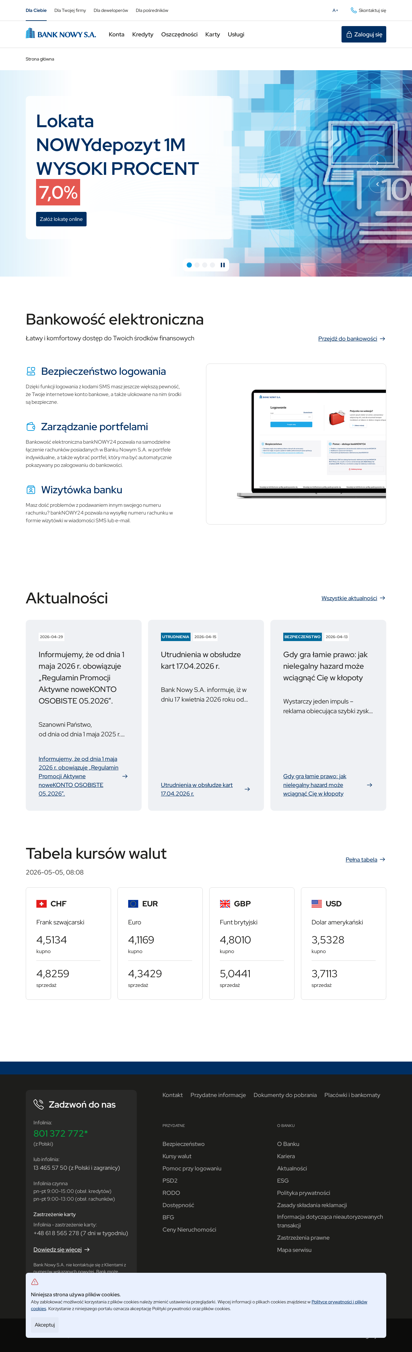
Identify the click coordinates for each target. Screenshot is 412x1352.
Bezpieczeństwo (184, 1144)
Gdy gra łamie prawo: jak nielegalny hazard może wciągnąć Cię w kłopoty (328, 784)
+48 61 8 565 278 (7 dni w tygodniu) (80, 1233)
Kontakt (173, 1095)
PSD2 (170, 1180)
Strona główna (40, 59)
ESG (283, 1180)
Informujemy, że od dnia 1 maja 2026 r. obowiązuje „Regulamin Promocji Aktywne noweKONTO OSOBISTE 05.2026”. (84, 776)
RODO (171, 1192)
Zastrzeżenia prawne (303, 1237)
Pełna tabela (366, 859)
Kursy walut (177, 1156)
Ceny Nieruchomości (189, 1229)
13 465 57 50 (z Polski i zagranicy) (76, 1167)
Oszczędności (179, 34)
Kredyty (143, 34)
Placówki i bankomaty (352, 1095)
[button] (189, 265)
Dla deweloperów (111, 10)
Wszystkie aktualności (354, 598)
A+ (337, 11)
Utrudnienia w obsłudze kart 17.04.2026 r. (206, 789)
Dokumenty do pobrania (285, 1095)
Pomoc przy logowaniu (192, 1168)
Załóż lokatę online (63, 220)
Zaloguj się (363, 34)
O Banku (288, 1144)
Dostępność (178, 1205)
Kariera (286, 1156)
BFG (168, 1217)
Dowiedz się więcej (62, 1249)
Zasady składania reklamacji (312, 1205)
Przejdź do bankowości (352, 339)
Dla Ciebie (36, 10)
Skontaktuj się (368, 10)
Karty (212, 34)
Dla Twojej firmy (70, 10)
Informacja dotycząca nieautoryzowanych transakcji (330, 1221)
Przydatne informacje (218, 1095)
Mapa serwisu (294, 1249)
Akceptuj (45, 1324)
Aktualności (292, 1168)
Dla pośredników (152, 10)
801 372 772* (60, 1133)
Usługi (236, 34)
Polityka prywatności (303, 1192)
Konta (117, 34)
